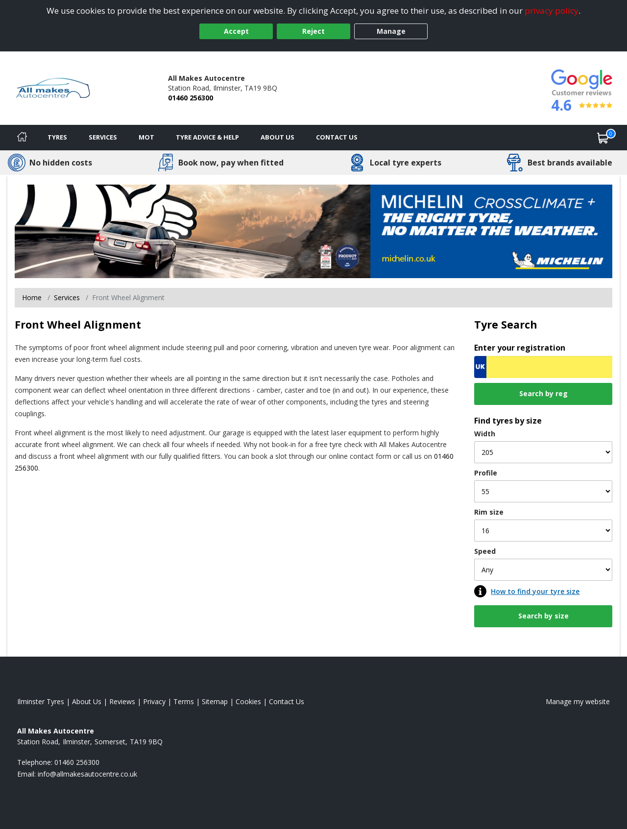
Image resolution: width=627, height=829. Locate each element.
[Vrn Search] (543, 367)
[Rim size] (543, 531)
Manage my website (578, 701)
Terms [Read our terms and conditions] (183, 701)
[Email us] (87, 774)
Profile (485, 472)
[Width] (543, 452)
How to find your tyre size (535, 591)
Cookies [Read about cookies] (248, 701)
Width (484, 433)
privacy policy (552, 10)
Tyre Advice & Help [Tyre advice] (207, 137)
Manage (391, 31)
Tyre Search (505, 324)
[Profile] (543, 491)
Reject (313, 31)
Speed (485, 551)
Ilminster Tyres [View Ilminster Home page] (40, 701)
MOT (146, 137)
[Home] (22, 137)
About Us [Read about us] (86, 701)
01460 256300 (190, 97)
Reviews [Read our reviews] (122, 701)
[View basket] (603, 137)
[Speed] (543, 570)
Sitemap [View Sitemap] (215, 701)
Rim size (489, 512)
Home (32, 297)
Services (103, 137)
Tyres (57, 137)
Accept (236, 31)
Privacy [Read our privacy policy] (154, 701)
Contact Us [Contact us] (337, 137)
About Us (277, 137)
